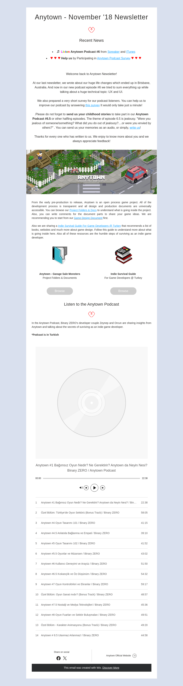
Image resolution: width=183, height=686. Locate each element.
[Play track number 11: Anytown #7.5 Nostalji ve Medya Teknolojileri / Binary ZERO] (92, 604)
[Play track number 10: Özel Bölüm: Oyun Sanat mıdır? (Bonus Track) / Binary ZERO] (92, 594)
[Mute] (81, 488)
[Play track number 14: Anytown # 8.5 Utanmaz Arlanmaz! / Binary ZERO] (92, 635)
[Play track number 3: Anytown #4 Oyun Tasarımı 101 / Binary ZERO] (92, 523)
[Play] (94, 488)
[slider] (91, 478)
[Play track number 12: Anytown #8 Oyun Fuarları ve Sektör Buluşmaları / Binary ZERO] (92, 615)
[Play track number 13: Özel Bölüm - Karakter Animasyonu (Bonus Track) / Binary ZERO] (92, 625)
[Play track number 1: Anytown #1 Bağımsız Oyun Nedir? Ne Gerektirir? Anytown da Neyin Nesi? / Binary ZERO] (92, 502)
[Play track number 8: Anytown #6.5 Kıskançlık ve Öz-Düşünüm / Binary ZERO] (92, 574)
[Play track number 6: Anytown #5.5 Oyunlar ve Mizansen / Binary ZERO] (92, 553)
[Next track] (102, 487)
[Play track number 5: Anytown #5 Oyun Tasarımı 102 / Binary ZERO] (92, 543)
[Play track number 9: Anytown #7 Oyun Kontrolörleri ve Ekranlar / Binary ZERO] (92, 584)
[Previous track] (86, 487)
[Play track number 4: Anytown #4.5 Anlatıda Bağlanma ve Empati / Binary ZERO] (92, 533)
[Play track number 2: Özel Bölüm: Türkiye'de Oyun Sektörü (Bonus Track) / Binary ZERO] (92, 513)
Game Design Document (88, 217)
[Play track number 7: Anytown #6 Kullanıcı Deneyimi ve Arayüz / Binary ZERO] (92, 564)
